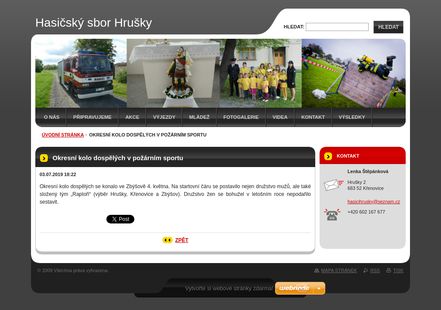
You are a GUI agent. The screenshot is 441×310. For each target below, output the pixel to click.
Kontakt (313, 117)
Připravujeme (92, 117)
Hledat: (294, 26)
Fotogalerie (241, 117)
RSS (375, 270)
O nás (51, 117)
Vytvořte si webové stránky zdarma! (229, 288)
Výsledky (352, 117)
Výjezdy (164, 117)
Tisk (398, 270)
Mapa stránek (339, 270)
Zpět (182, 240)
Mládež (199, 117)
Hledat (388, 27)
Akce (132, 117)
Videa (280, 117)
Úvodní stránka (63, 134)
